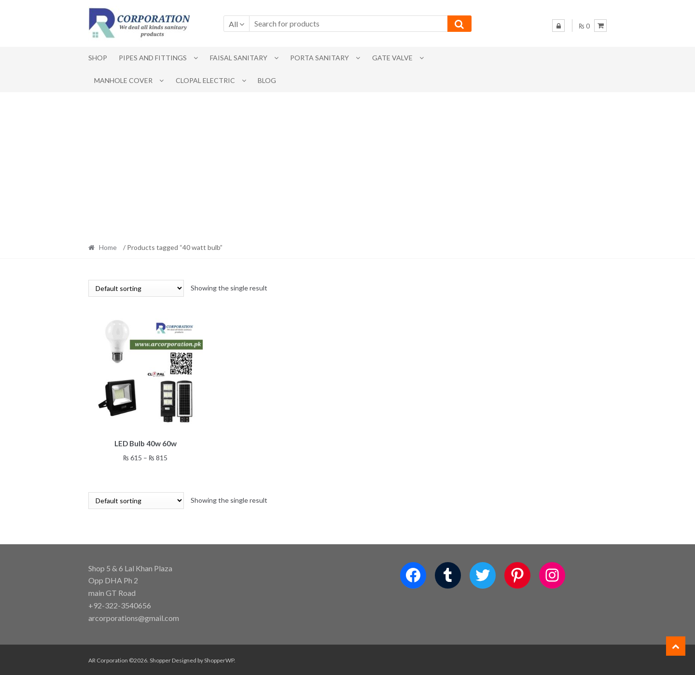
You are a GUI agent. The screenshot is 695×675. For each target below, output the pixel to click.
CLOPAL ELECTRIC (205, 80)
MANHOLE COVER (123, 80)
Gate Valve (392, 58)
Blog (267, 80)
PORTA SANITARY (319, 58)
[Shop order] (136, 288)
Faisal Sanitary (238, 58)
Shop (97, 58)
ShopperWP (219, 658)
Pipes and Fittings (153, 58)
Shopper (160, 658)
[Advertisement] (347, 164)
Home (108, 247)
